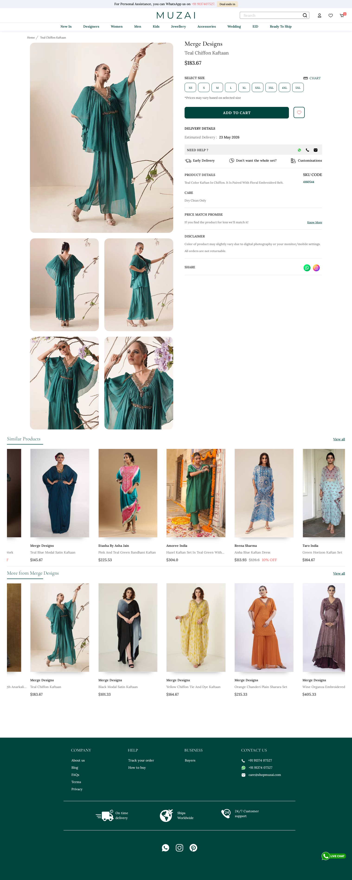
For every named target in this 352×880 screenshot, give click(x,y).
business (193, 750)
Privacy (77, 789)
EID (255, 26)
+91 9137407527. (203, 4)
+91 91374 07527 (257, 760)
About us (78, 760)
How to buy (137, 767)
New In (66, 26)
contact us (254, 750)
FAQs (75, 775)
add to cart (237, 112)
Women (117, 26)
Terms (76, 782)
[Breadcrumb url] (31, 37)
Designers (91, 26)
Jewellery (178, 26)
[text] (274, 15)
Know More (314, 222)
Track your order (141, 760)
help (133, 750)
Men (137, 26)
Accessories (207, 26)
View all (339, 439)
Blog (74, 767)
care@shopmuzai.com (261, 775)
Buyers (190, 760)
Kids (156, 26)
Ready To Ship (280, 26)
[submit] (299, 112)
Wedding (234, 26)
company (81, 750)
